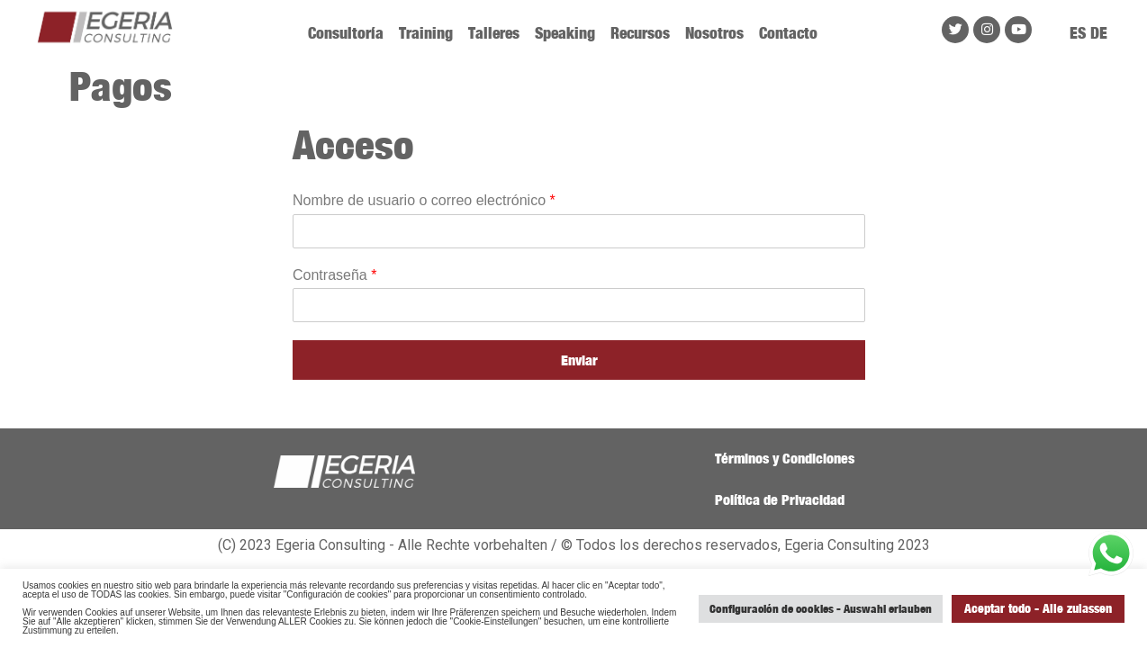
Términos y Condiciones (784, 458)
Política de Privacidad (779, 499)
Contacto (788, 32)
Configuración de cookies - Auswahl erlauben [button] (820, 608)
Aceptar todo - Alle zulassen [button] (1038, 608)
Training (426, 32)
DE (1098, 32)
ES (1078, 32)
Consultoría (346, 32)
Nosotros (714, 32)
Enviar (579, 360)
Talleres (493, 32)
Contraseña (334, 275)
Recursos (640, 32)
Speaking (565, 32)
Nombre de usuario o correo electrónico (424, 200)
